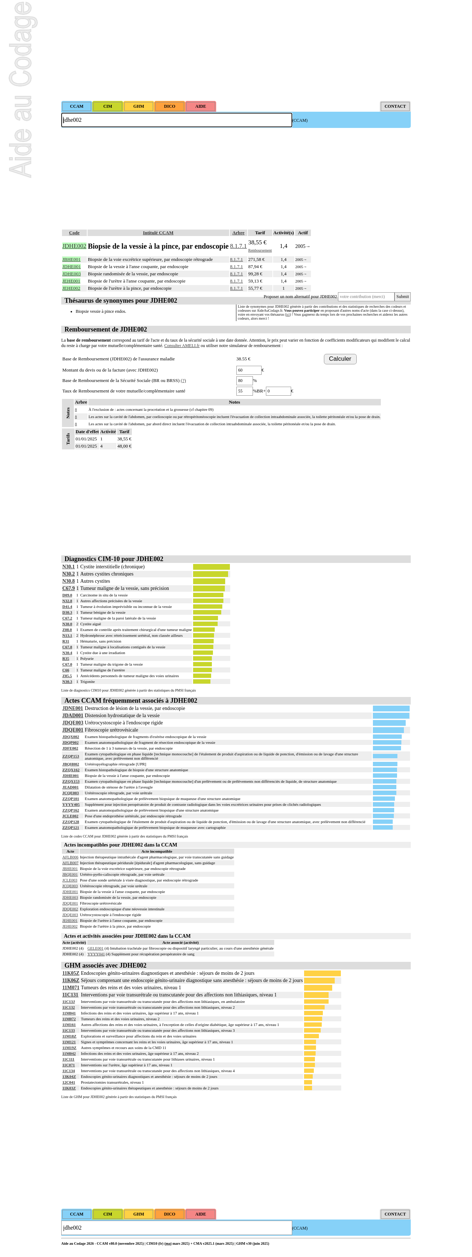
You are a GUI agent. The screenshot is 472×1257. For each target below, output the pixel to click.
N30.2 (68, 574)
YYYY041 (96, 954)
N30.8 (68, 581)
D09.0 (67, 595)
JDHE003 (70, 897)
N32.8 (67, 601)
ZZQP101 (70, 798)
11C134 (68, 1071)
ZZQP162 (70, 810)
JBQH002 (70, 764)
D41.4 (67, 606)
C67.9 (68, 588)
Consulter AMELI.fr (182, 345)
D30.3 (67, 612)
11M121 (69, 1042)
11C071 (68, 1065)
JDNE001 (72, 708)
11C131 (70, 995)
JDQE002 (70, 909)
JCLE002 (70, 816)
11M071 (70, 987)
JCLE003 (69, 880)
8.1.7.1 (238, 246)
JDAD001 (72, 715)
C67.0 (67, 664)
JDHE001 (70, 775)
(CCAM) (300, 120)
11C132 (68, 1007)
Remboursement (260, 250)
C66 (65, 670)
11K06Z (70, 980)
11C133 (68, 1030)
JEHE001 (69, 920)
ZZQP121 (70, 827)
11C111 (68, 1059)
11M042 (69, 1053)
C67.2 (67, 618)
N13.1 (67, 635)
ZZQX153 (71, 781)
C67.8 (67, 647)
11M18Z (69, 1036)
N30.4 (67, 652)
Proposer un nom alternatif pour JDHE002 (300, 296)
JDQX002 (70, 736)
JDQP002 (70, 742)
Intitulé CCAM (158, 232)
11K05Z (70, 973)
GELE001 (96, 948)
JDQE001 (72, 730)
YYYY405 (71, 804)
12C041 (68, 1082)
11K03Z (69, 1088)
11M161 (69, 1024)
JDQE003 (72, 722)
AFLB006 (70, 857)
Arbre (238, 232)
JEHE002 (69, 926)
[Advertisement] (236, 50)
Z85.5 (67, 676)
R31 (65, 641)
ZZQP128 (70, 822)
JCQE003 (70, 793)
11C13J (68, 1001)
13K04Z (69, 1076)
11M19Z (69, 1047)
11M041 (69, 1013)
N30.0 (67, 624)
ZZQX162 (71, 770)
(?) (183, 380)
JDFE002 (70, 748)
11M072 (69, 1019)
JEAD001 (70, 787)
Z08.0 (67, 629)
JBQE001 (70, 874)
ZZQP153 (70, 756)
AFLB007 (70, 863)
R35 (65, 658)
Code (74, 232)
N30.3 (67, 681)
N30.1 (68, 566)
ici (288, 314)
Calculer (340, 358)
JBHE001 (70, 868)
